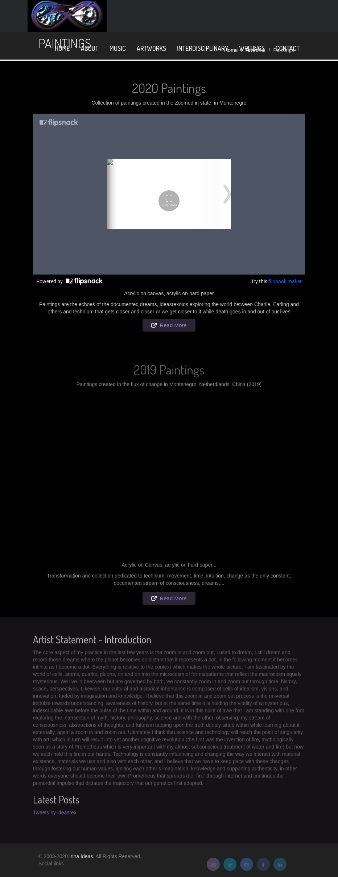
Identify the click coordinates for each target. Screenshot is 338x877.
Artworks (151, 48)
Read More (173, 325)
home (62, 48)
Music (118, 48)
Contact (288, 48)
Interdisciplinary (202, 48)
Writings (252, 48)
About (90, 48)
